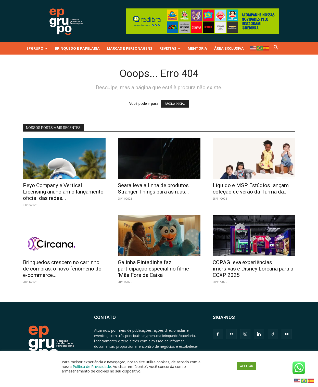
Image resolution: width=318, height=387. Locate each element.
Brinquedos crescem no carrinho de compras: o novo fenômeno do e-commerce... (62, 268)
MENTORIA (197, 48)
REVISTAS (169, 48)
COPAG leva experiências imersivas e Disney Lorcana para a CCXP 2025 (253, 268)
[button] (276, 48)
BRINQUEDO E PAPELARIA (77, 48)
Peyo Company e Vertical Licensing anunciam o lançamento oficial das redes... (63, 191)
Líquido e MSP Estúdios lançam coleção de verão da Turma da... (251, 188)
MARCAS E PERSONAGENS (129, 48)
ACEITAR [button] (246, 366)
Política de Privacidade (92, 366)
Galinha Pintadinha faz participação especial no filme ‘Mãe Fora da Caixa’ (153, 268)
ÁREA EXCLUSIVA (229, 48)
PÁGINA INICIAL (175, 104)
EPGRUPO (37, 48)
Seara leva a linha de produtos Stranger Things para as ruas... (153, 188)
